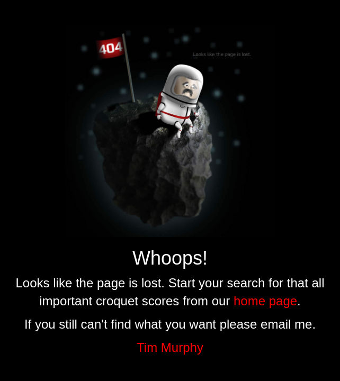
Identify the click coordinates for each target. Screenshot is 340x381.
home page (265, 301)
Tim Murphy (170, 347)
